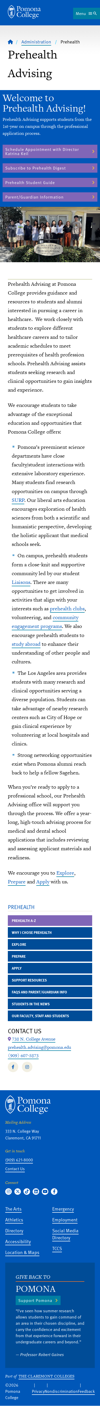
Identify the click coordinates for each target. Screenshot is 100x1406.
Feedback (86, 1391)
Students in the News (31, 1004)
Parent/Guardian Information (34, 197)
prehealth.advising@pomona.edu (39, 1047)
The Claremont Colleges (46, 1376)
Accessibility (18, 1241)
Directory (14, 1230)
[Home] (10, 41)
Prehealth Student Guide (30, 182)
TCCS (57, 1248)
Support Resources (29, 980)
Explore (65, 872)
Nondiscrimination (61, 1391)
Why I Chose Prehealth (32, 932)
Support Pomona (35, 1300)
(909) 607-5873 (23, 1055)
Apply (42, 881)
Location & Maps (22, 1252)
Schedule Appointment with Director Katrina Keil (42, 151)
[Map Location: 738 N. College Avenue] (33, 1039)
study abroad (26, 644)
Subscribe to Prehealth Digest (35, 168)
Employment (65, 1219)
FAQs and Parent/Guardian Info (39, 992)
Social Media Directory (65, 1234)
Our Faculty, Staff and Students (40, 1016)
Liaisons (21, 582)
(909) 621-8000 (19, 1160)
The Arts (13, 1208)
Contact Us (15, 1169)
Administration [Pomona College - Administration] (36, 41)
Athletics (14, 1219)
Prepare (17, 881)
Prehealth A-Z (24, 920)
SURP (18, 500)
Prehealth (21, 907)
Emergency (63, 1208)
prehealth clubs (67, 608)
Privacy (38, 1391)
